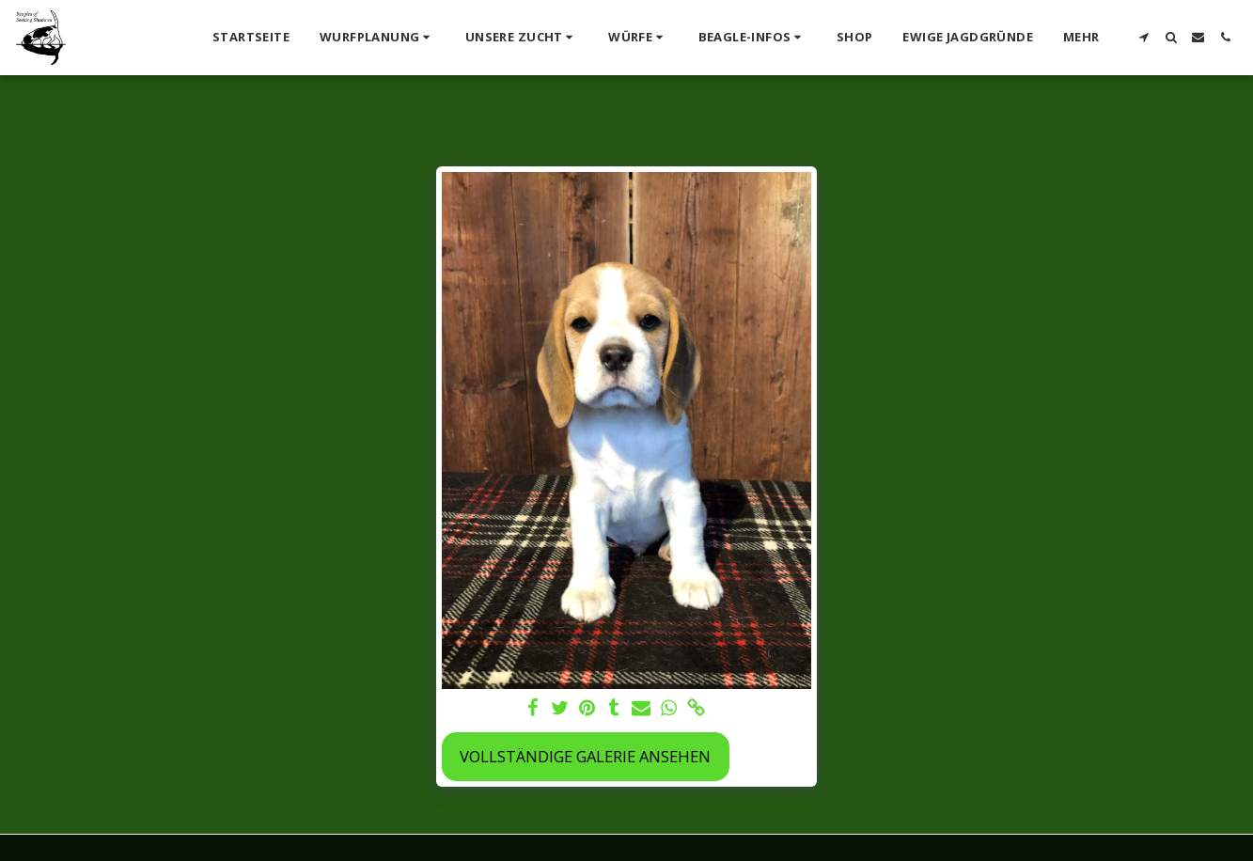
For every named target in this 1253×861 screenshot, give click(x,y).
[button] (377, 37)
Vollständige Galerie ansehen (585, 756)
